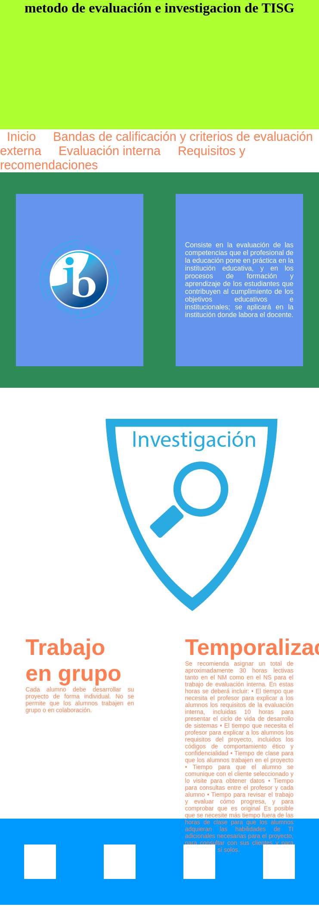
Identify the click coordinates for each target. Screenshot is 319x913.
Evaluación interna (111, 151)
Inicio (23, 136)
